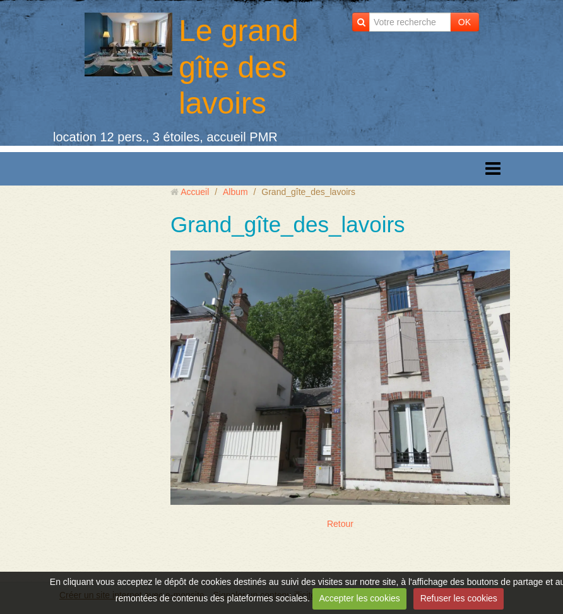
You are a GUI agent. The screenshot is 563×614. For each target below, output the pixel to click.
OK (464, 22)
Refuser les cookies (458, 598)
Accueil (195, 192)
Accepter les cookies (359, 598)
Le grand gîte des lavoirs (239, 67)
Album (235, 192)
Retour (340, 524)
